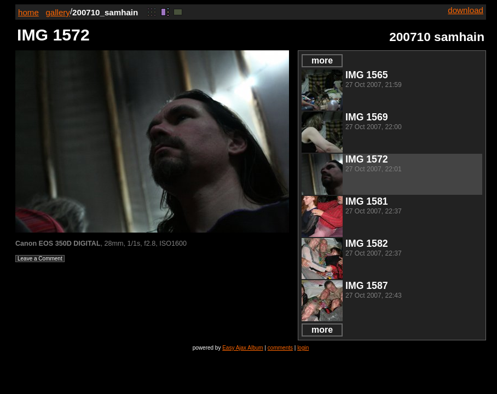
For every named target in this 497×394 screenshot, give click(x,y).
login (303, 348)
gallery (57, 12)
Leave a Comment (40, 259)
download (465, 10)
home (28, 12)
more (322, 60)
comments (280, 348)
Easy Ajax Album (242, 348)
